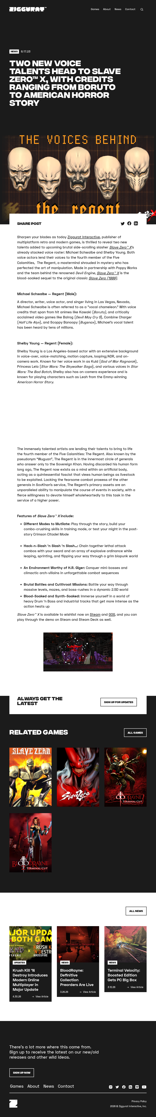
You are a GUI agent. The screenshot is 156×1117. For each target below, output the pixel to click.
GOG (112, 614)
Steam (95, 614)
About (107, 9)
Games (95, 9)
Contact (130, 9)
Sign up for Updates (118, 702)
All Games (135, 732)
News (118, 9)
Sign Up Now (21, 1072)
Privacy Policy (139, 1101)
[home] (28, 9)
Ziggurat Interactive (83, 237)
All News (136, 910)
